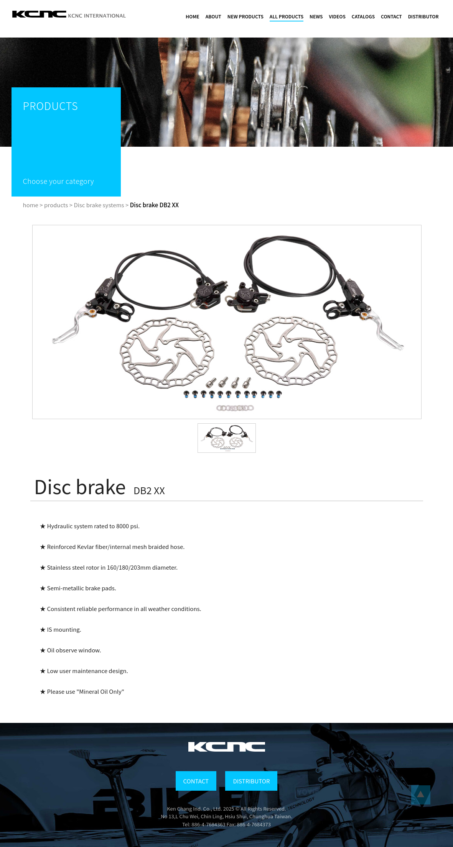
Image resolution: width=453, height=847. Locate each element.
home (30, 205)
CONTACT (391, 16)
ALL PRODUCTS (286, 16)
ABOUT (213, 16)
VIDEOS (337, 16)
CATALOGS (363, 16)
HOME (192, 16)
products (56, 205)
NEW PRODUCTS (245, 16)
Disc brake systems (99, 205)
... (420, 794)
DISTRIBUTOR (423, 16)
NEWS (316, 16)
